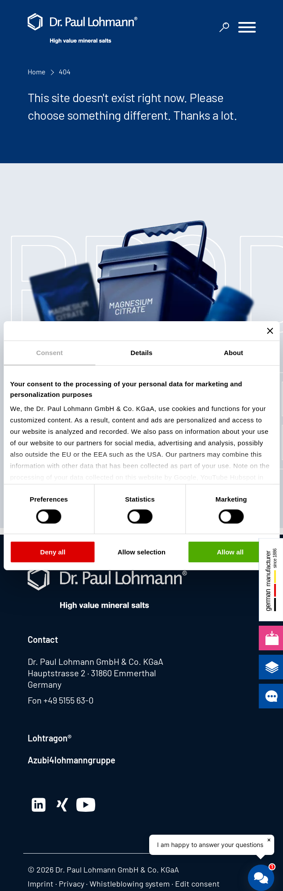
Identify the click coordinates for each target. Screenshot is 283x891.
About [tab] (233, 352)
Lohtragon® (50, 738)
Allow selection (141, 552)
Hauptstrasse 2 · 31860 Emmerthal (92, 672)
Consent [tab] (49, 352)
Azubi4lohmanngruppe (71, 760)
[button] (247, 28)
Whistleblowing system (130, 883)
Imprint (41, 883)
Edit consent (197, 883)
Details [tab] (142, 352)
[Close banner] (270, 330)
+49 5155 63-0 (68, 700)
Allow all (230, 552)
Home (37, 71)
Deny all (53, 552)
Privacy (71, 883)
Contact (43, 639)
